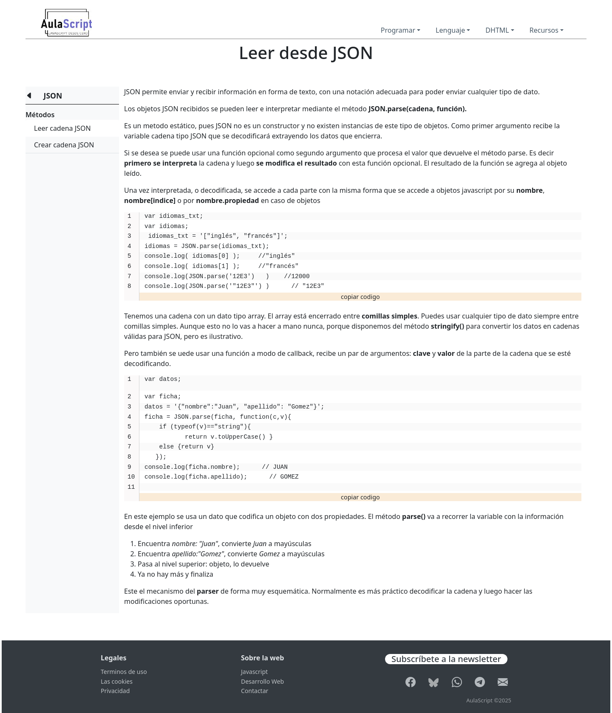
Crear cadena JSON (64, 144)
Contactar (254, 691)
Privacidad (115, 691)
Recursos (544, 30)
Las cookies (117, 681)
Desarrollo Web (262, 681)
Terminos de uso (124, 672)
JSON (53, 95)
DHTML (497, 30)
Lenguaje (450, 30)
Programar (398, 30)
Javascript (254, 672)
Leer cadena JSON (62, 128)
